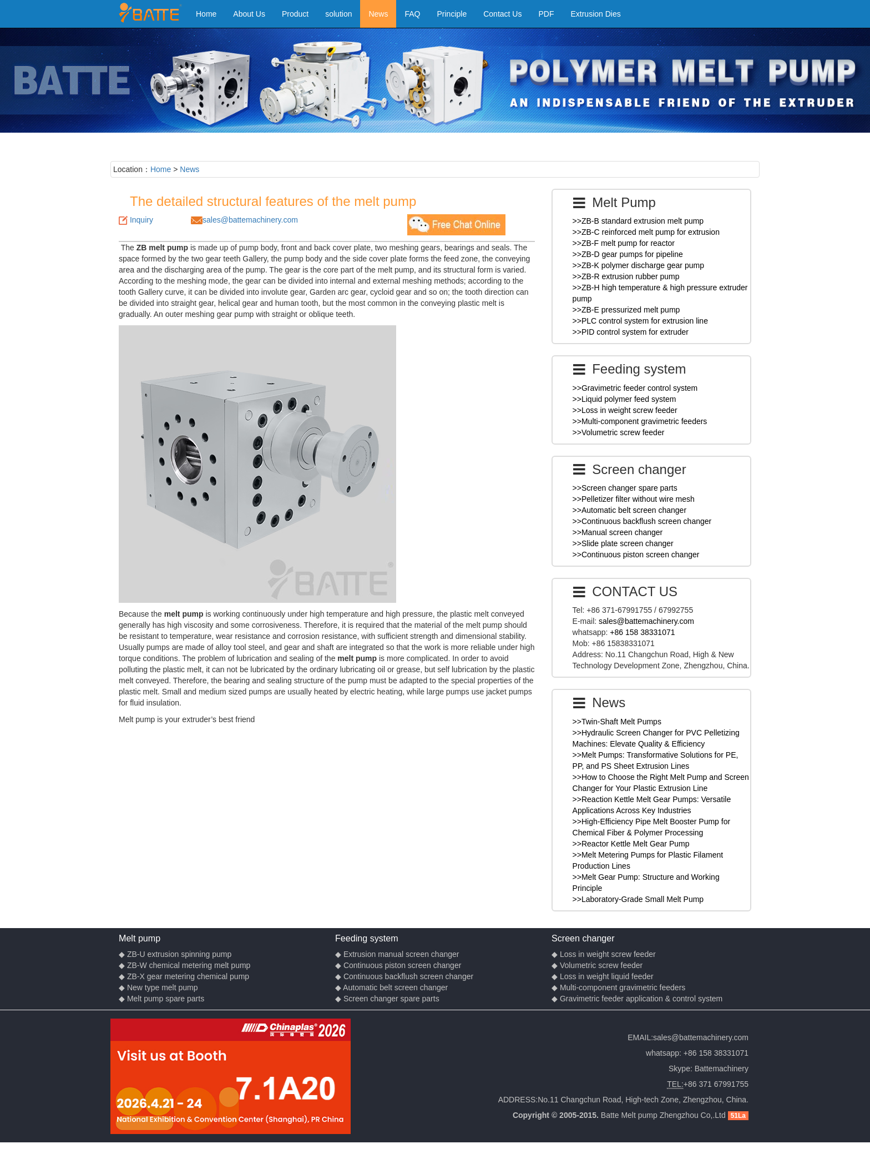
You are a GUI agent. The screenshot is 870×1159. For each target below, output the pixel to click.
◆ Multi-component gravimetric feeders (618, 987)
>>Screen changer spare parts (625, 487)
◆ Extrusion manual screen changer (397, 954)
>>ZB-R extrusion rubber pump (626, 276)
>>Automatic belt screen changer (629, 510)
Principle (452, 13)
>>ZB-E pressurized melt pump (626, 309)
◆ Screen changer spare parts (387, 998)
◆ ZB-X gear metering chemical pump (184, 976)
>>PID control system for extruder (631, 331)
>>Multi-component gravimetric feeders (640, 421)
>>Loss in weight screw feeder (625, 410)
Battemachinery (721, 1068)
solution (338, 13)
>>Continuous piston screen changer (636, 554)
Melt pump (139, 938)
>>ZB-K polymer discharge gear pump (638, 265)
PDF (546, 13)
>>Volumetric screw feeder (619, 432)
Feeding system (366, 938)
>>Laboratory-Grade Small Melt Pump (638, 899)
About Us (249, 13)
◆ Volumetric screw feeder (597, 965)
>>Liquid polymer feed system (624, 399)
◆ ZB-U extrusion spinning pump (175, 954)
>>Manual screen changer (618, 532)
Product (295, 13)
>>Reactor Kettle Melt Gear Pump (631, 843)
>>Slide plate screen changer (623, 543)
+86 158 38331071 (642, 632)
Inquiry (141, 219)
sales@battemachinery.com (250, 219)
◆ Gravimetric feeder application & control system (637, 998)
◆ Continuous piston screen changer (398, 965)
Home (206, 13)
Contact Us (502, 13)
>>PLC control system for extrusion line (640, 320)
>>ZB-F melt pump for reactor (624, 243)
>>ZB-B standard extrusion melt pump (638, 220)
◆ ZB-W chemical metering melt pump (184, 965)
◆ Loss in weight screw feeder (604, 954)
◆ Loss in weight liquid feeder (603, 976)
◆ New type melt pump (158, 987)
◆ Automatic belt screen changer (391, 987)
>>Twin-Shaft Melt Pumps (617, 721)
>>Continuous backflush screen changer (642, 521)
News (378, 13)
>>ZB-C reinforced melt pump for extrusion (646, 232)
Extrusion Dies (595, 13)
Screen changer (583, 938)
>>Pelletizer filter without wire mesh (634, 499)
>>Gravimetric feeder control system (635, 388)
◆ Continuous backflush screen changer (404, 976)
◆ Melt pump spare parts (161, 998)
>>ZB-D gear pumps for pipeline (628, 254)
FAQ (412, 13)
